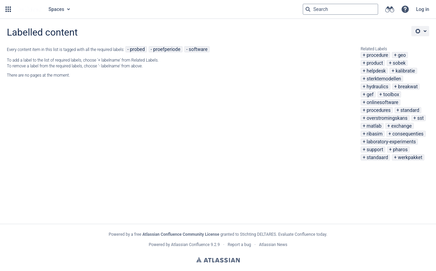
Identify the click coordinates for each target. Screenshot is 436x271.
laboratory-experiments (391, 141)
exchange (401, 126)
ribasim (374, 134)
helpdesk (376, 71)
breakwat (408, 86)
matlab (373, 126)
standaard (377, 157)
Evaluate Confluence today (302, 234)
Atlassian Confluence (190, 244)
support (374, 149)
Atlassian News (273, 244)
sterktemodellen (383, 78)
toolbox (391, 94)
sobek (399, 63)
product (374, 63)
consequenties (407, 134)
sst (420, 118)
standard (409, 110)
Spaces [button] (56, 9)
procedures (378, 110)
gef (369, 94)
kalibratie (405, 71)
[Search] (308, 9)
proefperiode (166, 49)
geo (402, 55)
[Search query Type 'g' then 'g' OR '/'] (340, 9)
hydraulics (377, 86)
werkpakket (410, 157)
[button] (8, 9)
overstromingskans (386, 118)
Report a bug (239, 244)
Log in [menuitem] (422, 9)
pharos (400, 149)
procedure (377, 55)
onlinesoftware (382, 102)
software (198, 49)
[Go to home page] (29, 9)
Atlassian (218, 259)
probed (137, 49)
